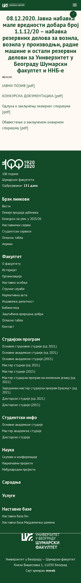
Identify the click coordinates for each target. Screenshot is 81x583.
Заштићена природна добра (22, 314)
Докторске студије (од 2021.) (23, 398)
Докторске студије (16, 437)
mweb (50, 570)
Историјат (9, 270)
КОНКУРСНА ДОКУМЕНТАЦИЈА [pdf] (32, 95)
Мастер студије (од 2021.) (21, 365)
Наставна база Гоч (15, 516)
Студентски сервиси (16, 231)
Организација (12, 276)
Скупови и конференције (19, 457)
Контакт (8, 326)
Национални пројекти (17, 463)
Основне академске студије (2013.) (27, 359)
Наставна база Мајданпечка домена (28, 522)
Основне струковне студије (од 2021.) (29, 346)
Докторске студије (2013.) (21, 405)
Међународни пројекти (18, 469)
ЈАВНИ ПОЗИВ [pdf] (18, 85)
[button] (75, 5)
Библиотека (10, 308)
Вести (6, 206)
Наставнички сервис (16, 225)
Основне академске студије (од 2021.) (30, 352)
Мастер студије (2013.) (18, 371)
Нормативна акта (14, 295)
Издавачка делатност (18, 301)
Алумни (7, 244)
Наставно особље (14, 282)
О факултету (11, 264)
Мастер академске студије (21, 431)
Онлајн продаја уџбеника (20, 212)
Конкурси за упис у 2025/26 (21, 219)
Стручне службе (13, 289)
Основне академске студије (22, 425)
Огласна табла (12, 238)
